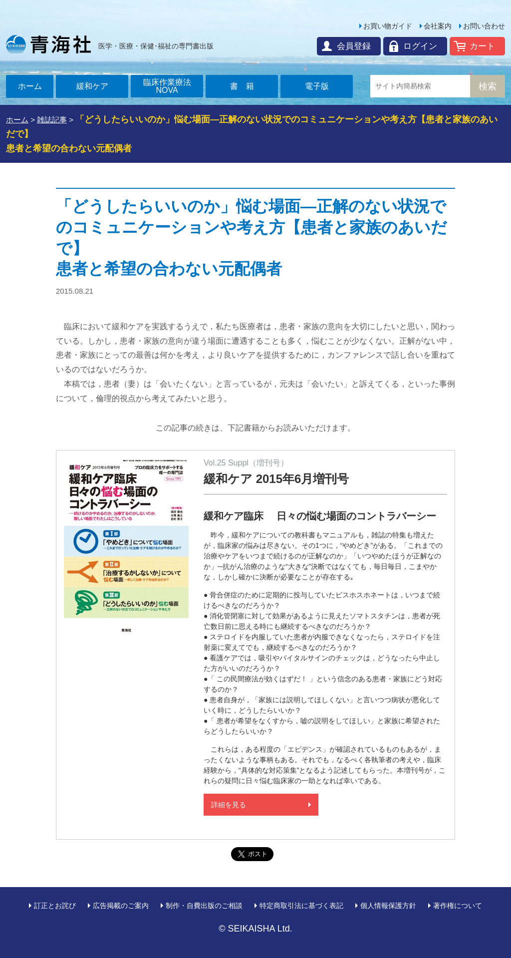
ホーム (30, 86)
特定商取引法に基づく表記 (301, 906)
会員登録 (354, 46)
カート (482, 46)
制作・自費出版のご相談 (204, 906)
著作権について (457, 906)
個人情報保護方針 (388, 906)
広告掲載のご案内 (121, 906)
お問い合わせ (484, 25)
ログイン (420, 46)
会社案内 (438, 25)
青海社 (48, 44)
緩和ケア (92, 86)
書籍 (246, 86)
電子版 (317, 86)
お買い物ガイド (387, 25)
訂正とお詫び (55, 906)
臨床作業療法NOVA (167, 86)
